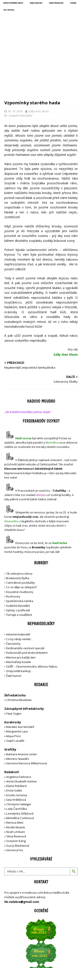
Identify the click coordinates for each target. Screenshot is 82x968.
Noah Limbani (15, 783)
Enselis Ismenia (16, 746)
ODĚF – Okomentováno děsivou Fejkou (31, 617)
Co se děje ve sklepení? (21, 538)
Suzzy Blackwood (17, 797)
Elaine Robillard (16, 737)
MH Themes (67, 960)
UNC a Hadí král (8, 10)
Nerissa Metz (15, 774)
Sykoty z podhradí (18, 561)
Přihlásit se (11, 945)
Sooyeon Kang (16, 792)
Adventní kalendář (18, 586)
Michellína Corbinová (20, 769)
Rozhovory (13, 547)
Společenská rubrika (19, 552)
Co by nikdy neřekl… (19, 590)
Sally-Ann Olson (38, 62)
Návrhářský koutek (18, 613)
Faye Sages (14, 664)
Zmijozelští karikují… (19, 622)
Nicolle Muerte (15, 778)
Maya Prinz (13, 687)
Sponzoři (73, 3)
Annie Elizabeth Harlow (21, 732)
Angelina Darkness (18, 728)
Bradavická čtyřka (17, 529)
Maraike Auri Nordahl (20, 678)
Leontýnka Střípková (19, 764)
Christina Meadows (19, 651)
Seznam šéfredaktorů (56, 3)
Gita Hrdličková (16, 751)
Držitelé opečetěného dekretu (13, 3)
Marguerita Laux (17, 683)
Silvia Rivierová (16, 787)
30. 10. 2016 (15, 62)
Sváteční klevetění (20, 67)
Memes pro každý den (21, 608)
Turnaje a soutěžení (19, 566)
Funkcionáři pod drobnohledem (27, 604)
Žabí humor (14, 627)
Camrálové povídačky (20, 534)
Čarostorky (13, 595)
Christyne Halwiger (18, 755)
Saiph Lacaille (15, 692)
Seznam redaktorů (36, 3)
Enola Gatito (14, 742)
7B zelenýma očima (19, 525)
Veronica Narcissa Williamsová (26, 714)
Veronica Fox (14, 801)
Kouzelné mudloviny (19, 543)
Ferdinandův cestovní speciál (25, 599)
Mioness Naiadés (17, 710)
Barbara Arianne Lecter (21, 705)
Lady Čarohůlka (16, 760)
